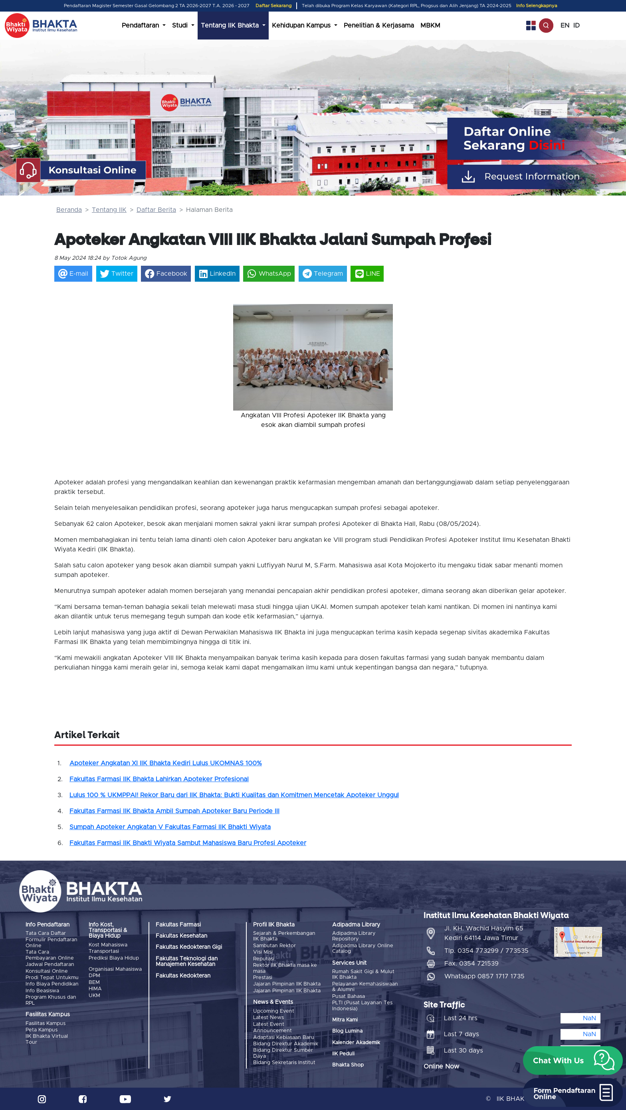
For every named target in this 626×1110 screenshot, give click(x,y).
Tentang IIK (109, 210)
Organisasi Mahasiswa (115, 969)
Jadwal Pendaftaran (50, 964)
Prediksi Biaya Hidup (114, 958)
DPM (94, 975)
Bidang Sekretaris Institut (284, 1062)
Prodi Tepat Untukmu (52, 977)
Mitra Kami (345, 1020)
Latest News (268, 1017)
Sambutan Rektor (274, 945)
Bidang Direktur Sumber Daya (283, 1053)
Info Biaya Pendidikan (52, 984)
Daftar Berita (156, 210)
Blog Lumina (347, 1031)
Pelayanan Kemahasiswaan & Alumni (365, 987)
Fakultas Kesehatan (181, 936)
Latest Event (268, 1024)
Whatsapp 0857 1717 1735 (484, 976)
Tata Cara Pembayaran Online (50, 955)
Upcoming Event (273, 1010)
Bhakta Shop (348, 1065)
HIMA (95, 988)
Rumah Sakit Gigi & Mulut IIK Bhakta (363, 974)
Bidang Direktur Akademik (285, 1043)
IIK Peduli (343, 1054)
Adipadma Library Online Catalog (362, 948)
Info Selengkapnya (536, 6)
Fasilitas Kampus (45, 1023)
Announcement (272, 1030)
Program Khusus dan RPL (51, 1000)
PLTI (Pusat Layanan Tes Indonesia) (362, 1005)
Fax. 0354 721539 (471, 963)
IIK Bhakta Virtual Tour (47, 1039)
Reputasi (263, 959)
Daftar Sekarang (273, 6)
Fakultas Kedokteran (183, 976)
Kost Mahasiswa (108, 945)
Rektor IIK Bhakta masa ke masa (285, 968)
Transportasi (104, 951)
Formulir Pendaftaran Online (51, 942)
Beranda (69, 210)
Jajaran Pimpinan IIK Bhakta (287, 984)
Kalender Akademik (356, 1042)
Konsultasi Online (47, 971)
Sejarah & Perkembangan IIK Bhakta (284, 936)
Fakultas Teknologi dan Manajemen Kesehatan (187, 961)
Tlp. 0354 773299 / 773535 (486, 951)
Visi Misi (263, 952)
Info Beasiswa (42, 990)
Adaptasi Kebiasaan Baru (283, 1037)
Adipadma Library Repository (354, 936)
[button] (245, 358)
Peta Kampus (41, 1029)
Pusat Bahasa (348, 996)
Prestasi (262, 977)
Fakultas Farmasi (178, 925)
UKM (94, 995)
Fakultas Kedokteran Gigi (189, 947)
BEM (94, 982)
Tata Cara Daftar (46, 933)
